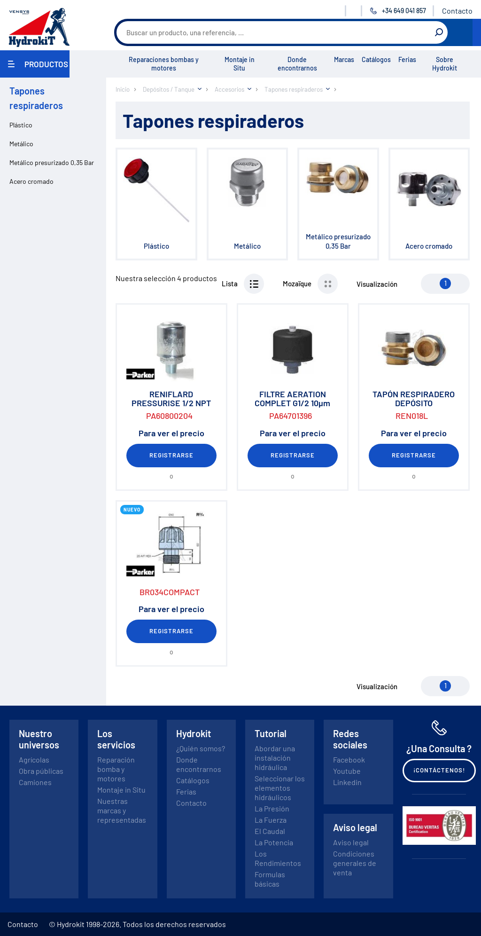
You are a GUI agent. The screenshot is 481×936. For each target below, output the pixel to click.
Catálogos (376, 59)
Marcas (344, 59)
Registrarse (171, 455)
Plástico (20, 125)
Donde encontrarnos (297, 63)
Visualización (377, 284)
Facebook (349, 759)
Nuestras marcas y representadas (121, 810)
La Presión (272, 808)
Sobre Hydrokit (444, 63)
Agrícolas (34, 759)
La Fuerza (271, 819)
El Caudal (270, 830)
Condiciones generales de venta (354, 863)
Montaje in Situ (240, 63)
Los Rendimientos (278, 858)
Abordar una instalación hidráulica (275, 757)
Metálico (21, 144)
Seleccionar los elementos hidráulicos (280, 788)
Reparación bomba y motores (116, 769)
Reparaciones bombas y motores (164, 63)
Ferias (407, 59)
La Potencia (274, 842)
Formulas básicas (270, 879)
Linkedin (347, 782)
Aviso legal (351, 842)
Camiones (35, 782)
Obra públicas (41, 770)
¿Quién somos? (200, 748)
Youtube (347, 770)
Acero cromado (31, 181)
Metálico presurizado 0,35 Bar (51, 162)
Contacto (457, 10)
